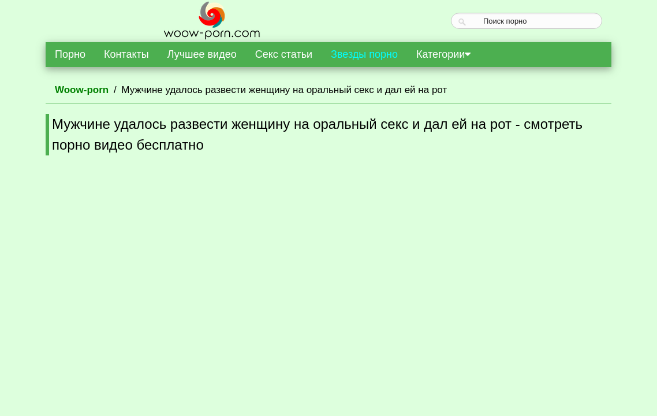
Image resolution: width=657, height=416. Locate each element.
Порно (70, 54)
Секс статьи (283, 54)
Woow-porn (82, 89)
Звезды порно (364, 54)
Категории (443, 54)
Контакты (126, 54)
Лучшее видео (202, 54)
